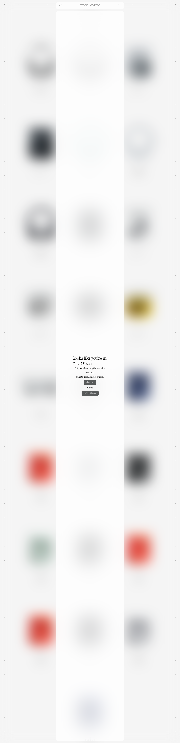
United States (90, 393)
